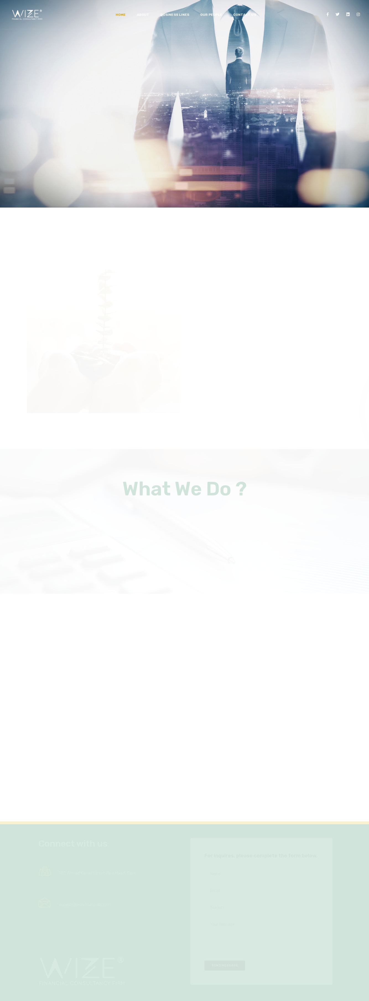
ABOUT (142, 10)
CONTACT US (243, 10)
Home (119, 10)
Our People (210, 10)
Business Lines (173, 10)
